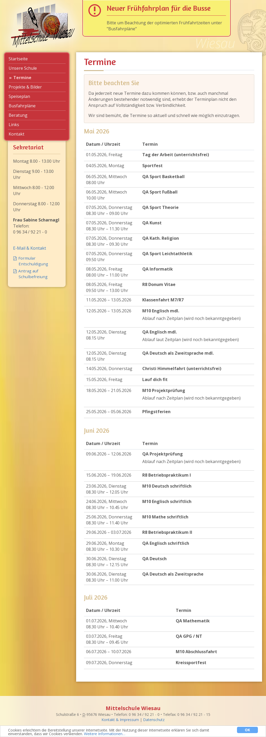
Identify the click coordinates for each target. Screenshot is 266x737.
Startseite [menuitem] (18, 59)
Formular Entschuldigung (33, 260)
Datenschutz (154, 719)
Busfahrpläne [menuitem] (22, 106)
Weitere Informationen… (104, 734)
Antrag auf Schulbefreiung (33, 273)
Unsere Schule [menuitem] (23, 68)
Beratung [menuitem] (18, 115)
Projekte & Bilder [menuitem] (25, 87)
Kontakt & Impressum (120, 719)
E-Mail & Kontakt (29, 248)
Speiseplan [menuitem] (19, 96)
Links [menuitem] (14, 124)
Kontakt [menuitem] (16, 134)
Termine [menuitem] (22, 77)
